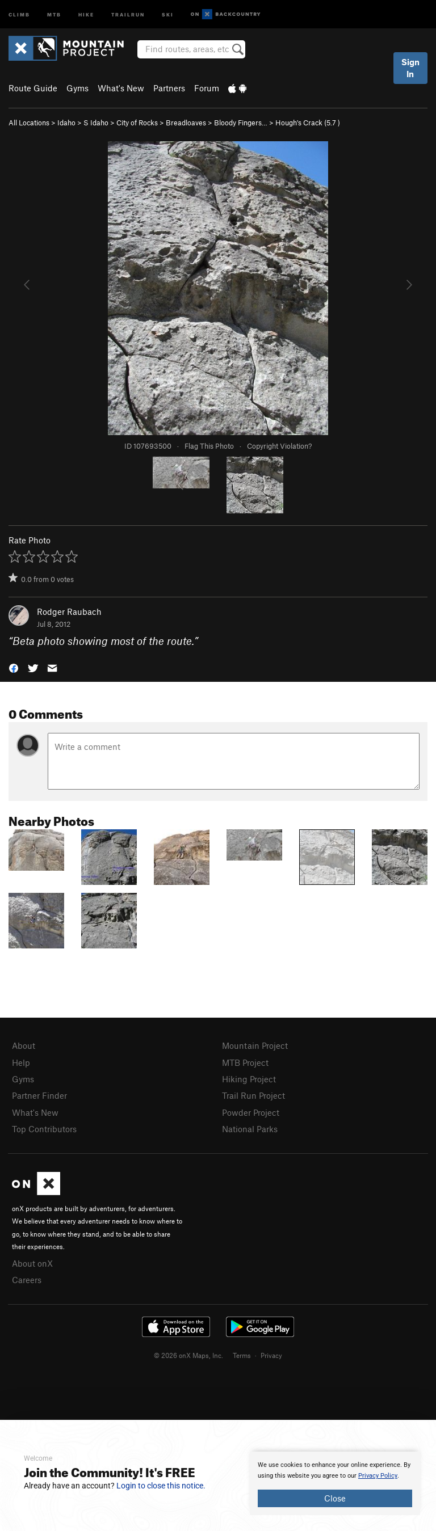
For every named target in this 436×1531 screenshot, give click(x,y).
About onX (32, 1263)
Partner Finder (39, 1095)
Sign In (410, 68)
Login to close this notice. (161, 1485)
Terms (242, 1355)
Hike (86, 14)
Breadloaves (186, 122)
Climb (19, 14)
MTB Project (245, 1062)
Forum (206, 88)
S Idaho (95, 122)
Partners (169, 88)
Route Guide (33, 88)
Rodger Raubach (69, 611)
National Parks (250, 1129)
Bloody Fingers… (240, 122)
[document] (335, 1483)
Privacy (271, 1355)
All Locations (29, 122)
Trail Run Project (253, 1095)
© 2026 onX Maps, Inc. (188, 1355)
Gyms (77, 88)
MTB (54, 14)
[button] (14, 667)
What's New (121, 88)
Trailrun (128, 14)
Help (21, 1062)
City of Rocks (137, 122)
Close (335, 1498)
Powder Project (250, 1112)
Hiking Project (249, 1079)
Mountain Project (255, 1045)
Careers (26, 1280)
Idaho (66, 122)
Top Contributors (44, 1129)
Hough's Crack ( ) (307, 122)
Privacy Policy (377, 1475)
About (23, 1045)
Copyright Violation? (279, 445)
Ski (168, 14)
